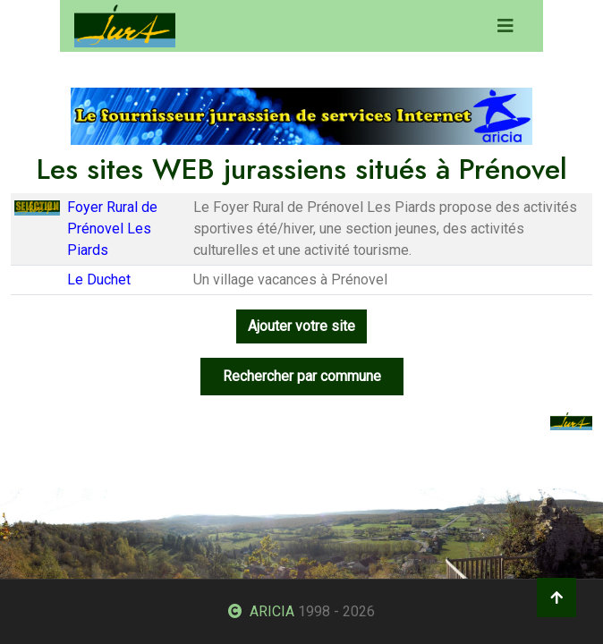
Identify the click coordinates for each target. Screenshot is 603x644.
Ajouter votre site (301, 326)
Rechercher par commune (302, 376)
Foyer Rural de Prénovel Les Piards (112, 228)
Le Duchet (99, 279)
